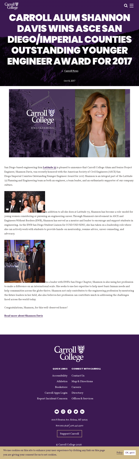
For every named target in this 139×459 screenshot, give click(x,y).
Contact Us (78, 376)
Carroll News (71, 71)
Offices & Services (82, 399)
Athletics (62, 381)
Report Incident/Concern (52, 399)
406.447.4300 (76, 425)
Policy (120, 452)
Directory (77, 393)
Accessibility (59, 376)
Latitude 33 (49, 167)
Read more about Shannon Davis (23, 316)
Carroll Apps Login (56, 393)
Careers (76, 387)
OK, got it (129, 453)
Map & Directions (82, 381)
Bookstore (61, 387)
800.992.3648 (62, 425)
